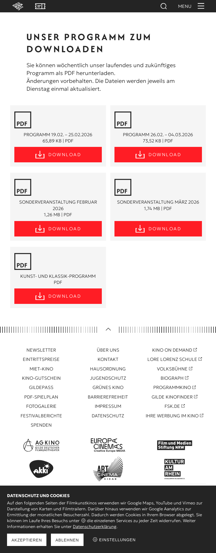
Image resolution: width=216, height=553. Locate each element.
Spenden (41, 425)
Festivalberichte (41, 415)
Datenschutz (108, 415)
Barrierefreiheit (108, 397)
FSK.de (172, 406)
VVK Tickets (40, 6)
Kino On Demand (172, 350)
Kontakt (108, 359)
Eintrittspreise (41, 359)
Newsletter (41, 350)
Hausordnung (108, 369)
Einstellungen (114, 539)
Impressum (108, 406)
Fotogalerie (41, 406)
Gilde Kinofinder (172, 397)
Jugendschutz (108, 378)
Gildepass (41, 387)
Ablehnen (67, 540)
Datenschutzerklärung (94, 526)
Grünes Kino (108, 387)
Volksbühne (172, 369)
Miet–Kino (41, 369)
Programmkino (172, 387)
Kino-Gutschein (41, 378)
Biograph (172, 378)
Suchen (163, 6)
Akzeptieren (27, 540)
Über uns (108, 350)
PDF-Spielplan (41, 397)
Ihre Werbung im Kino (172, 415)
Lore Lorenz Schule (172, 359)
